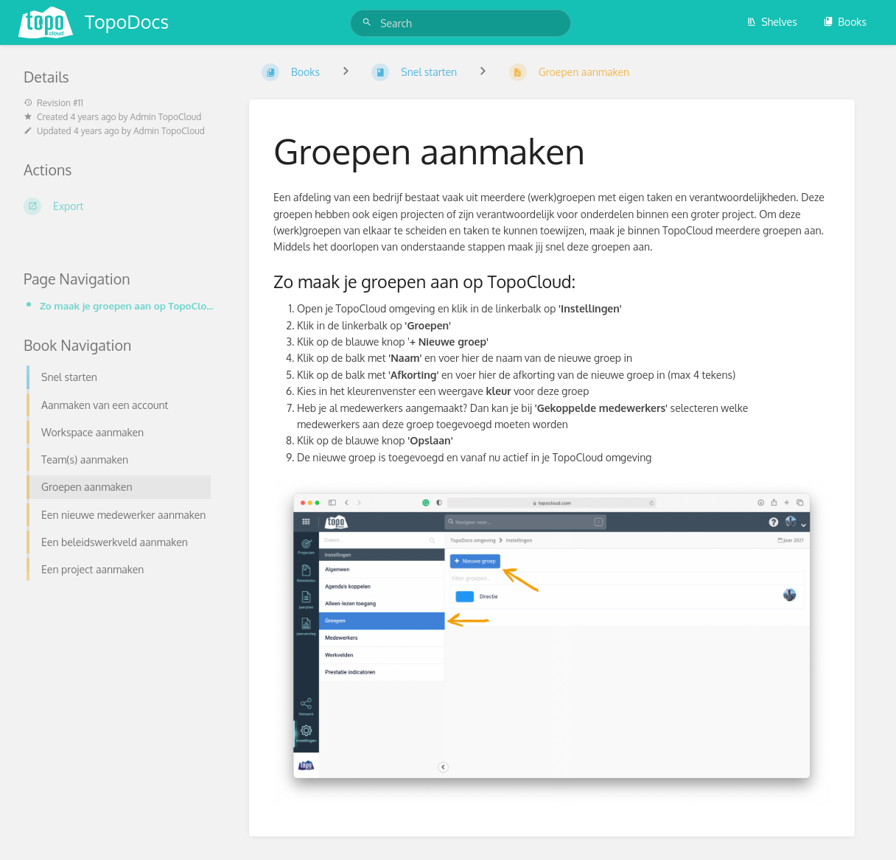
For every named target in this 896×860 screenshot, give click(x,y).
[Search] (369, 22)
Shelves (771, 21)
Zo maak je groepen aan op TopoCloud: (127, 305)
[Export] (118, 206)
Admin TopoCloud (166, 116)
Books (845, 21)
